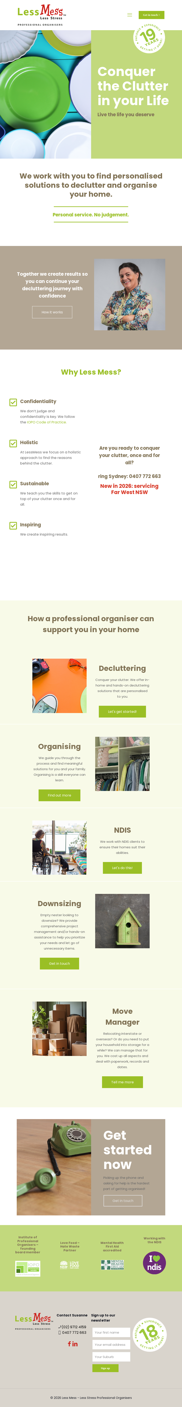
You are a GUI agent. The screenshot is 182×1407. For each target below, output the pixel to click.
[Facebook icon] (69, 1344)
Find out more (59, 795)
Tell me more (122, 1082)
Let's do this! (122, 867)
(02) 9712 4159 (74, 1327)
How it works (52, 312)
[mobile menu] (129, 15)
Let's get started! (122, 711)
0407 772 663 (74, 1332)
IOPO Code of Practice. (47, 422)
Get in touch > (151, 14)
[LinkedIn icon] (75, 1344)
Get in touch (59, 963)
